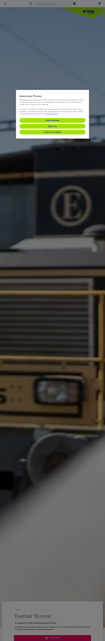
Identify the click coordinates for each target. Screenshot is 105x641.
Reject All (52, 126)
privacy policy (52, 114)
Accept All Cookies (52, 132)
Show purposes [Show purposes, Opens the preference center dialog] (52, 120)
